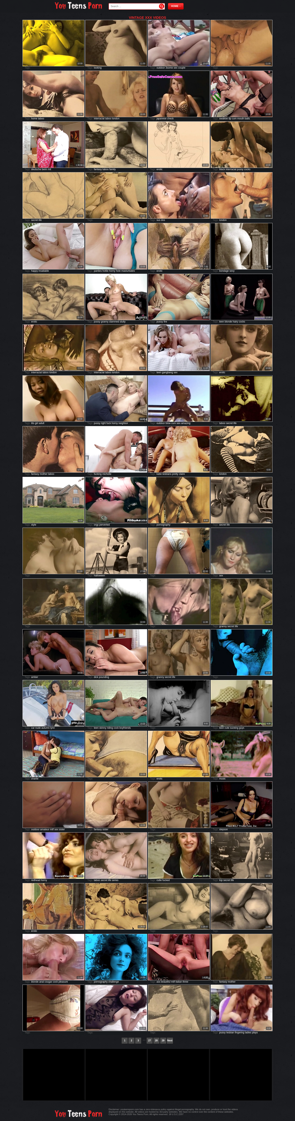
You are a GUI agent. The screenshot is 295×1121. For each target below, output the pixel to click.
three (185, 981)
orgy (96, 524)
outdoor (161, 67)
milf (52, 829)
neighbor (123, 423)
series (115, 880)
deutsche (36, 169)
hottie (105, 270)
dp (229, 118)
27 (149, 1040)
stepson (223, 829)
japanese (162, 118)
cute (227, 727)
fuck (108, 423)
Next (169, 1040)
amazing (185, 423)
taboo (41, 118)
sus (158, 220)
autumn (45, 727)
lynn (52, 727)
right (103, 423)
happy (34, 270)
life (40, 220)
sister (62, 829)
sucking (234, 727)
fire (165, 321)
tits (32, 423)
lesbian (230, 1032)
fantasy (98, 169)
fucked (166, 880)
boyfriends (125, 727)
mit (49, 169)
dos (163, 220)
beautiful (165, 981)
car (33, 727)
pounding (104, 677)
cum (234, 118)
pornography (163, 524)
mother (43, 474)
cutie (159, 880)
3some (169, 67)
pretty (175, 474)
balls (247, 118)
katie (159, 474)
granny (105, 321)
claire (182, 474)
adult (41, 423)
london (115, 118)
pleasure (63, 981)
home (34, 118)
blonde (228, 321)
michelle (106, 474)
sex (175, 67)
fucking (98, 474)
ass (158, 981)
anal (41, 981)
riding (110, 727)
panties (98, 270)
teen (221, 321)
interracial (99, 118)
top (221, 880)
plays (255, 1032)
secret (34, 220)
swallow (223, 118)
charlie (34, 778)
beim (44, 169)
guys (241, 727)
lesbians (166, 474)
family (112, 169)
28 (156, 1040)
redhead (35, 880)
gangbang (167, 372)
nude (38, 727)
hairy (235, 321)
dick (96, 677)
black (222, 169)
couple (181, 67)
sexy (232, 270)
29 (163, 1040)
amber (34, 677)
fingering (239, 1032)
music (222, 778)
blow (168, 423)
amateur (44, 829)
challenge (113, 981)
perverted (104, 524)
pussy (240, 169)
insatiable (44, 270)
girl (36, 423)
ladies (248, 1032)
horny (112, 270)
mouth (240, 118)
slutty (123, 321)
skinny (102, 727)
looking (98, 67)
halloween (99, 575)
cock (116, 727)
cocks (247, 169)
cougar (48, 981)
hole (118, 270)
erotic (159, 169)
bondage (224, 270)
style (33, 524)
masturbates (128, 270)
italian (179, 981)
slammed (114, 321)
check (170, 118)
